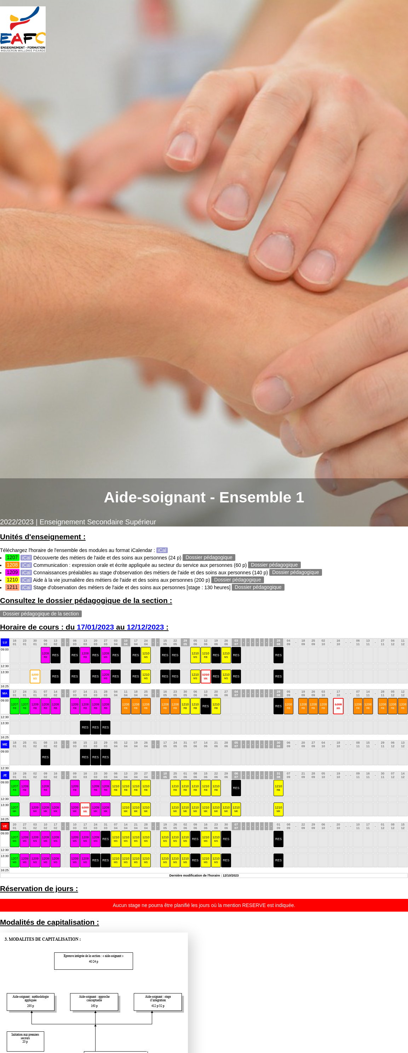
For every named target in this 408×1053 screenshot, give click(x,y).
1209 (45, 655)
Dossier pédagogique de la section (40, 614)
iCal (162, 550)
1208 (125, 706)
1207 (14, 706)
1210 (145, 655)
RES (55, 655)
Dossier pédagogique (209, 558)
